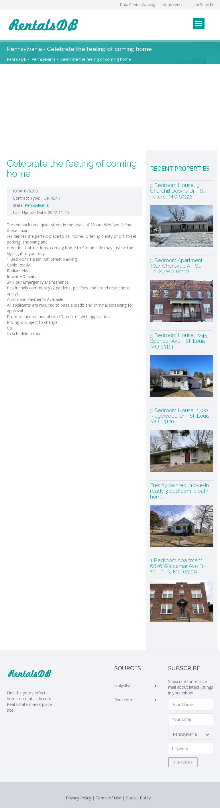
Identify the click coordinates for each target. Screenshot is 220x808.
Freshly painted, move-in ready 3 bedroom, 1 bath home (179, 491)
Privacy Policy (78, 798)
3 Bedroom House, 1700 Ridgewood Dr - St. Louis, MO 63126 (180, 416)
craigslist (122, 685)
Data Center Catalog (137, 4)
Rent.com (123, 699)
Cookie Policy (138, 798)
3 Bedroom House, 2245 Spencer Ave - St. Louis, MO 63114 (178, 341)
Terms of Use (108, 798)
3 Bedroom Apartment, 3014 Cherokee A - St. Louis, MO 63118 (177, 266)
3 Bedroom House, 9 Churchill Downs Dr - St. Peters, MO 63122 (178, 191)
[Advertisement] (110, 107)
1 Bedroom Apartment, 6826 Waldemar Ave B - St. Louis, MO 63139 (178, 566)
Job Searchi (203, 4)
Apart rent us (174, 4)
